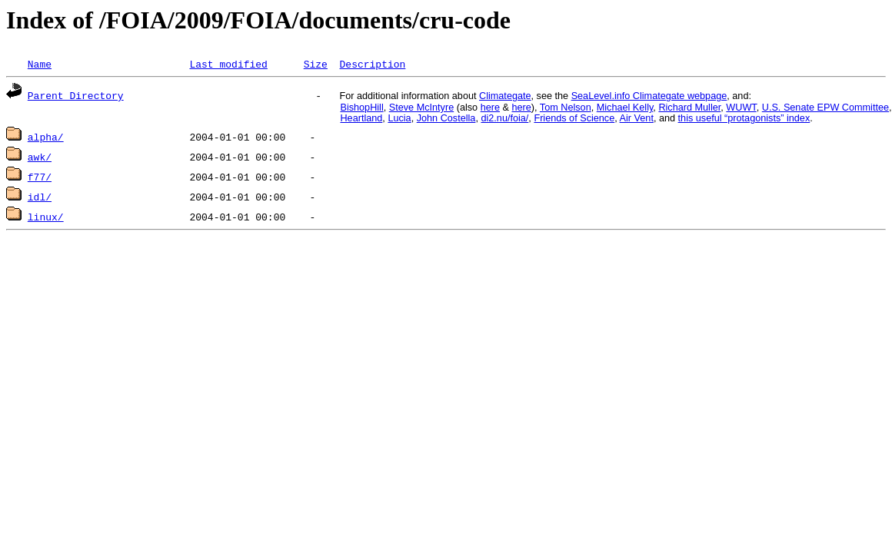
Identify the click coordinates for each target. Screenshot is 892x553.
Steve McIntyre (421, 107)
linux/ (46, 217)
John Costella (446, 118)
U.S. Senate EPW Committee (825, 107)
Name (40, 64)
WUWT (741, 107)
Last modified (228, 64)
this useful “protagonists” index (744, 118)
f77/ (40, 177)
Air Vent (637, 118)
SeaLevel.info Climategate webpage (649, 96)
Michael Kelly (625, 107)
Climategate (505, 96)
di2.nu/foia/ (504, 118)
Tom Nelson (565, 107)
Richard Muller (689, 107)
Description (372, 64)
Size (316, 64)
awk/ (40, 157)
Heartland (361, 118)
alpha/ (46, 137)
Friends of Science (574, 118)
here (490, 107)
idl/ (40, 197)
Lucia (399, 118)
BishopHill (361, 107)
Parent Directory (76, 95)
